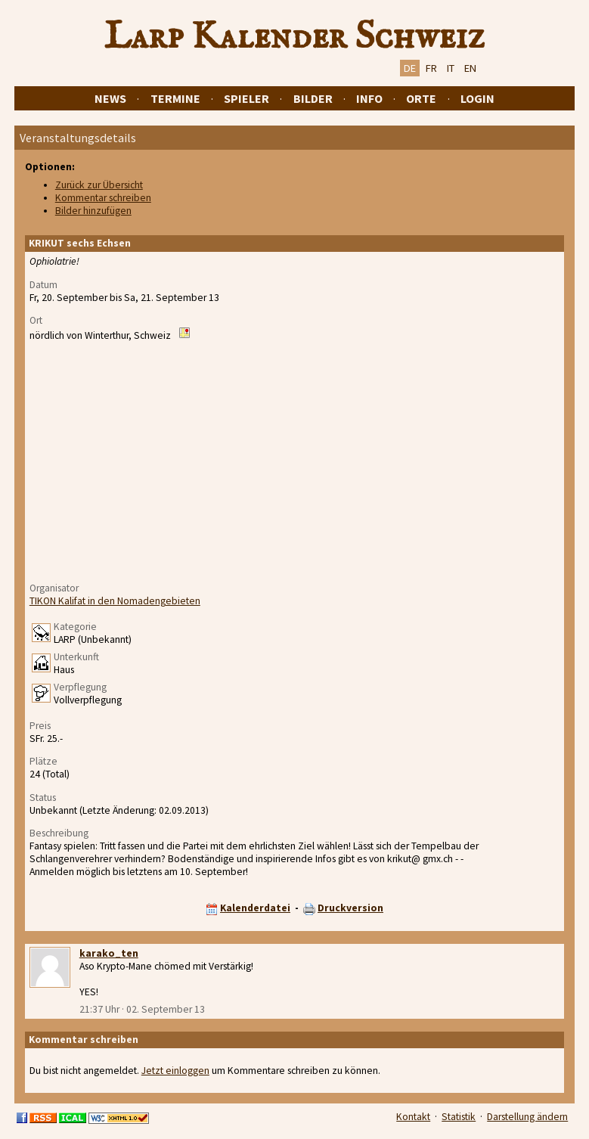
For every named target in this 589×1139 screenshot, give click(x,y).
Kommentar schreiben (103, 197)
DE (410, 68)
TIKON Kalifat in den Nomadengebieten (114, 600)
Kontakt (413, 1116)
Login (477, 98)
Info (369, 98)
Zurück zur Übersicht (99, 184)
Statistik (459, 1116)
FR (431, 68)
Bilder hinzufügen (93, 210)
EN (470, 68)
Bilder (313, 98)
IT (450, 68)
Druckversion (350, 908)
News (110, 98)
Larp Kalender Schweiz (294, 37)
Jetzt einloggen (175, 1070)
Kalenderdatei (255, 908)
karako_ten (108, 953)
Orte (421, 98)
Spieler (246, 98)
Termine (175, 98)
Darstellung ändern (527, 1116)
